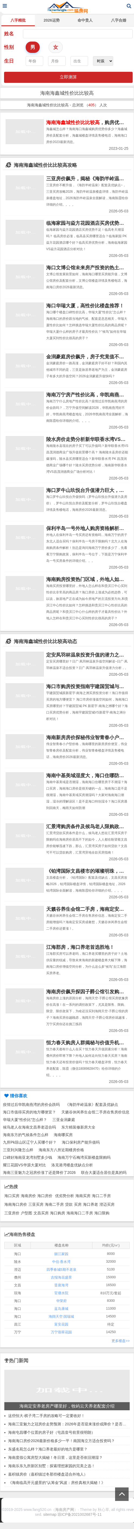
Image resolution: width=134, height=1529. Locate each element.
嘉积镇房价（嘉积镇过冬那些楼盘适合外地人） (48, 1474)
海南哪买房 (63, 1135)
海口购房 (57, 1213)
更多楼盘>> (121, 1341)
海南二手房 (54, 1204)
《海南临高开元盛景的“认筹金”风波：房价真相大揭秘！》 (56, 1482)
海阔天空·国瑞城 (61, 1316)
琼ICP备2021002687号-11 (80, 1514)
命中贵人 (85, 20)
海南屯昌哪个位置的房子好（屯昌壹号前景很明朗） (51, 1432)
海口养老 (90, 1204)
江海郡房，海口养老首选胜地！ (80, 947)
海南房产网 (64, 1509)
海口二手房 (101, 1196)
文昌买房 (41, 1213)
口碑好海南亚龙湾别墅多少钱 (27, 1157)
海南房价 (28, 1196)
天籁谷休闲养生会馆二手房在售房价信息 (95, 1112)
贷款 (69, 1204)
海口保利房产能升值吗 (81, 1142)
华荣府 (61, 1301)
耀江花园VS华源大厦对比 (24, 1165)
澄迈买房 (107, 1204)
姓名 (9, 33)
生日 (9, 61)
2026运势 (51, 20)
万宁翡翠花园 (61, 1332)
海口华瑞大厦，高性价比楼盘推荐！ (85, 305)
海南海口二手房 (79, 1213)
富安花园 (61, 1324)
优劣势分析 (64, 1196)
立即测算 (68, 77)
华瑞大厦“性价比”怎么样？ (25, 1119)
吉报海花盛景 (61, 1277)
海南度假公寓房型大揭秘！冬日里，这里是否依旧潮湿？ (55, 1457)
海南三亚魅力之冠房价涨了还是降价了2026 (39, 1172)
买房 (78, 1204)
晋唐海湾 (61, 1285)
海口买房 (11, 1196)
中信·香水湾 (61, 1262)
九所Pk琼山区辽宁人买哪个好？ (29, 1142)
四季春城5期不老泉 (61, 1270)
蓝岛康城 (61, 1309)
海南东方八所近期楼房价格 (61, 1150)
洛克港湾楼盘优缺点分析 (72, 1165)
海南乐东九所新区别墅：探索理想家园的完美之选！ (51, 1466)
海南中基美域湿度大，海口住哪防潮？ (87, 775)
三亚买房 (35, 1204)
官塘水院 (61, 1293)
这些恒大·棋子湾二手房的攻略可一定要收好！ (46, 1416)
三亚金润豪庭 (63, 1119)
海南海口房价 (15, 1204)
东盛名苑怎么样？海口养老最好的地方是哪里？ (48, 1449)
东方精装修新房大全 (78, 1127)
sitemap (49, 1514)
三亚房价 (11, 1213)
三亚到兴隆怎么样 (18, 1150)
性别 (9, 47)
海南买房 (83, 1196)
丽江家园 (61, 1254)
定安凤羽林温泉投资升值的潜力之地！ (87, 655)
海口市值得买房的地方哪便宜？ (29, 1112)
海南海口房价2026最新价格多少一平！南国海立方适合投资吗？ (61, 1441)
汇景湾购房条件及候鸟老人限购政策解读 (90, 826)
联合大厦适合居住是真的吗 (103, 1172)
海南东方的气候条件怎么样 (25, 1135)
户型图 (26, 1213)
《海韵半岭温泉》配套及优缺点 (91, 1104)
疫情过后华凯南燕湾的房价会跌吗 (31, 1104)
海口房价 (44, 1196)
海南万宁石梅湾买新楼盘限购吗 (84, 1157)
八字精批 (18, 20)
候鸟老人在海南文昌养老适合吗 (29, 1127)
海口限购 (101, 1213)
